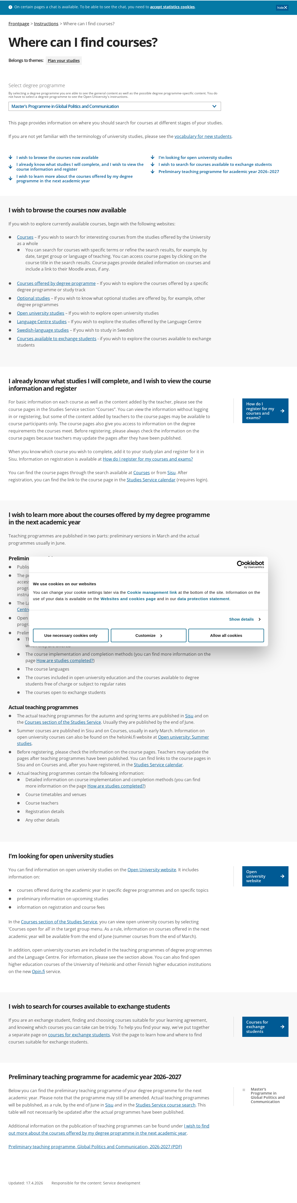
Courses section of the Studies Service (63, 722)
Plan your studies (64, 60)
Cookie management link (152, 592)
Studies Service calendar (151, 480)
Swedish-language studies (43, 330)
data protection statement (203, 598)
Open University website (152, 870)
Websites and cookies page (128, 598)
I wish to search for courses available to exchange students (215, 164)
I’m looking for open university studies (195, 157)
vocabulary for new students (203, 136)
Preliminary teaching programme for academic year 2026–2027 (219, 171)
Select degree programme (37, 85)
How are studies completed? (64, 660)
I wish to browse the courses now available (57, 157)
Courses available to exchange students (56, 339)
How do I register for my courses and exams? (265, 410)
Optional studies (33, 298)
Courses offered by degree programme (56, 283)
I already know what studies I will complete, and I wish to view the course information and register (80, 166)
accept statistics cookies (172, 6)
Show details (241, 619)
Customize (148, 635)
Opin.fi (38, 971)
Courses (25, 237)
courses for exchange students (79, 1035)
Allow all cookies (226, 635)
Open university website (265, 876)
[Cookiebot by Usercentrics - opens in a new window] (241, 565)
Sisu (171, 473)
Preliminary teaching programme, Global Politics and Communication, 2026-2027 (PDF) (95, 1147)
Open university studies (40, 313)
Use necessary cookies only (70, 635)
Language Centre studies (42, 322)
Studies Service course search (166, 1105)
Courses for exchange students (265, 1026)
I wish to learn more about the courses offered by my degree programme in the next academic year (74, 178)
